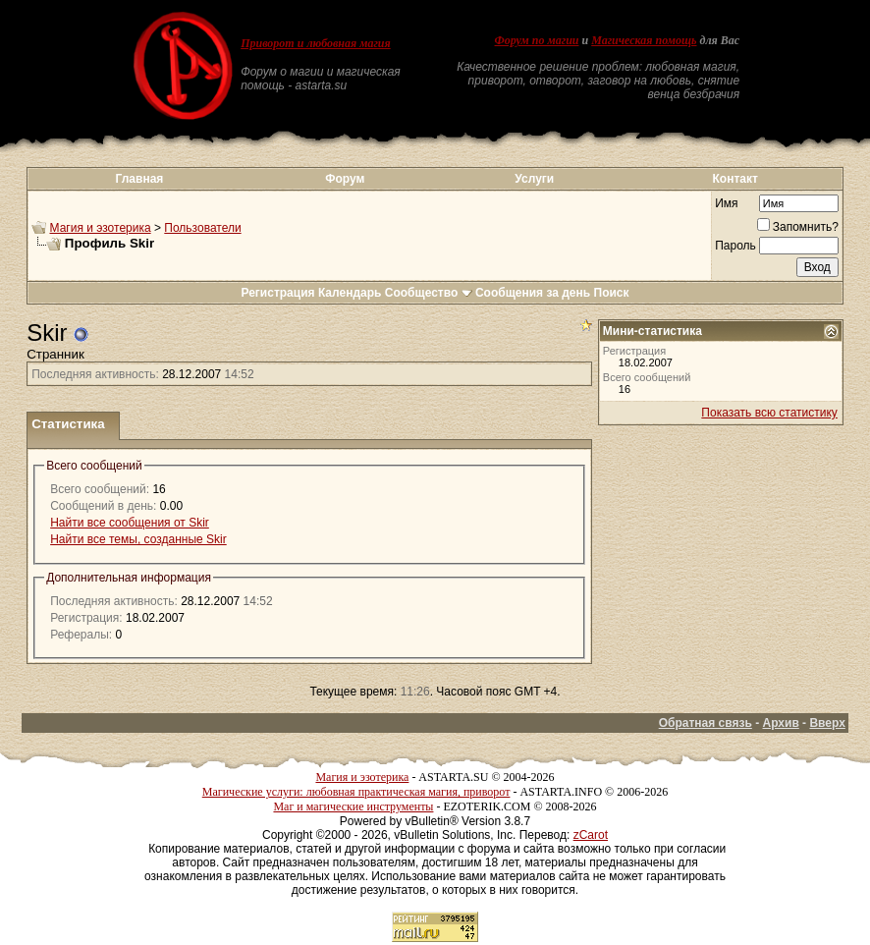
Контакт (734, 179)
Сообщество (428, 293)
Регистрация (277, 293)
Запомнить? (798, 227)
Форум (344, 179)
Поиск (611, 293)
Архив (781, 723)
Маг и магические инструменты (353, 806)
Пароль (735, 245)
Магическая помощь (643, 40)
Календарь (350, 293)
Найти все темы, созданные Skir (138, 539)
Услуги (534, 179)
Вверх (826, 723)
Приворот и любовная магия (316, 43)
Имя (726, 203)
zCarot (590, 835)
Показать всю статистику (769, 412)
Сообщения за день (532, 293)
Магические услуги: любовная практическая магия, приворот (356, 792)
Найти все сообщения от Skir (129, 522)
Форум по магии (537, 40)
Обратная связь (705, 723)
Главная (140, 179)
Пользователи (202, 228)
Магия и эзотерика (100, 228)
